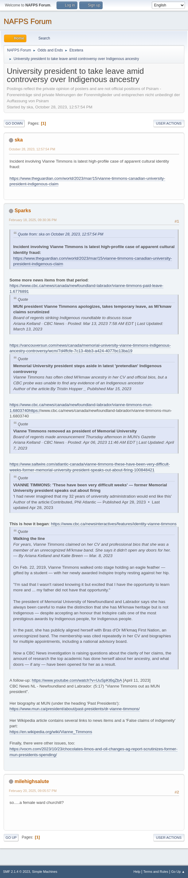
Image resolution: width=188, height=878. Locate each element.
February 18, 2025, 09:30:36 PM (33, 220)
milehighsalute (31, 781)
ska (18, 139)
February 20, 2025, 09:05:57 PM (33, 791)
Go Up (11, 837)
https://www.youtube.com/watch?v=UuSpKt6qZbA (77, 680)
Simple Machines (44, 871)
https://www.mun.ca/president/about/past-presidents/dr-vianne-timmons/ (75, 709)
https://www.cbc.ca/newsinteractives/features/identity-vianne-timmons (114, 524)
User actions (169, 123)
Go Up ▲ (178, 871)
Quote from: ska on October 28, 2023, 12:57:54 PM (60, 234)
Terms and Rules (155, 871)
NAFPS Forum (28, 21)
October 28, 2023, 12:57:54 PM (32, 149)
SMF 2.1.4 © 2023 (16, 871)
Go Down (14, 123)
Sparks (22, 210)
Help (137, 871)
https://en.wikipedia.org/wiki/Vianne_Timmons (51, 731)
